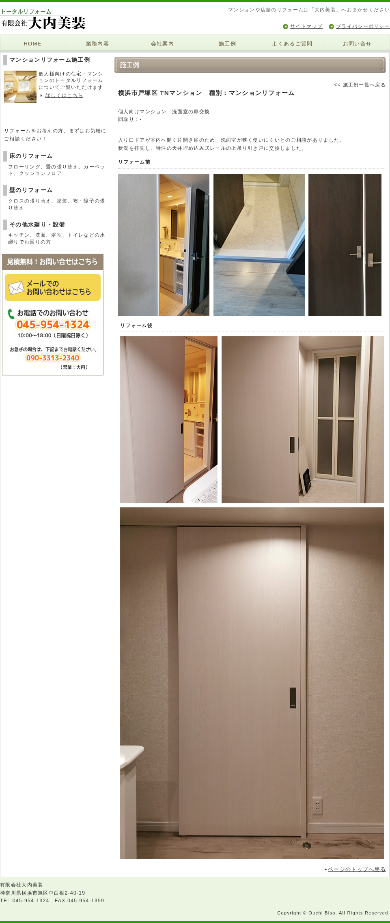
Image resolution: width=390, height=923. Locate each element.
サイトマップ (306, 26)
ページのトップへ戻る (357, 869)
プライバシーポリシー (363, 26)
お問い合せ (357, 44)
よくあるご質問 (292, 44)
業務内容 (97, 44)
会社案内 (162, 44)
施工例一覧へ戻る (364, 85)
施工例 (227, 44)
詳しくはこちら (64, 95)
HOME (32, 44)
